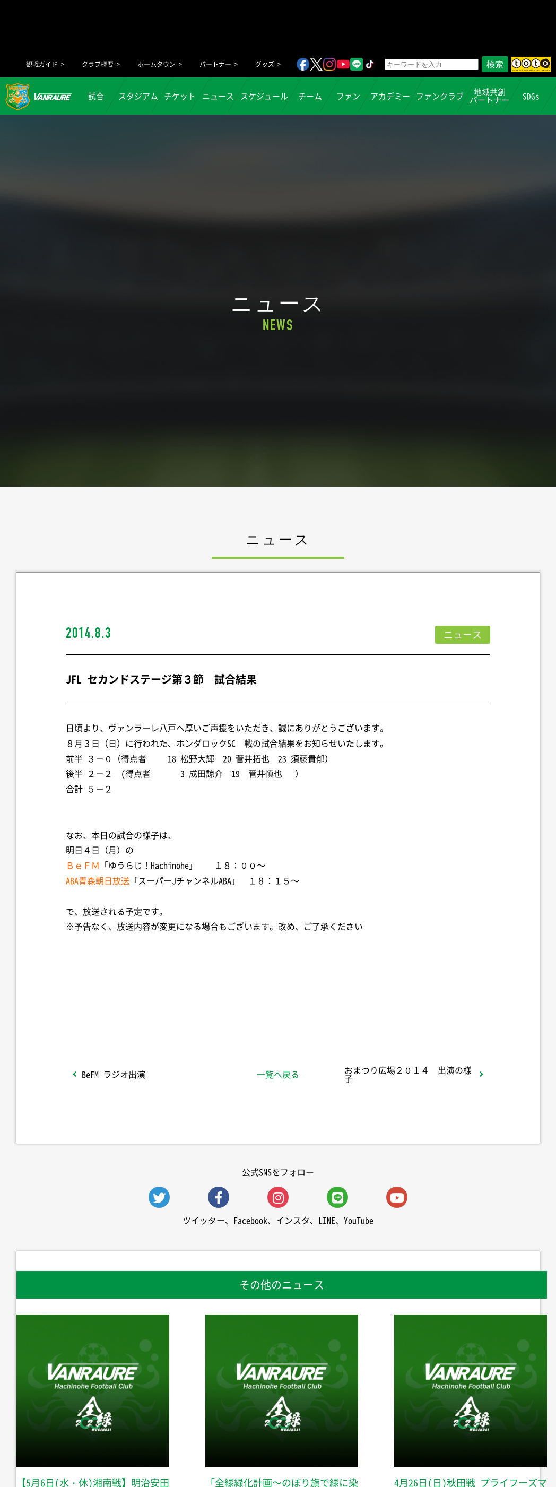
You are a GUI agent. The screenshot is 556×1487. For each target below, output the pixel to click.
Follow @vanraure (385, 1000)
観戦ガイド (42, 64)
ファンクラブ (440, 96)
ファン (348, 96)
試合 (97, 96)
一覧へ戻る (278, 1074)
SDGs (531, 96)
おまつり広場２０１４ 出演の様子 (408, 1074)
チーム (310, 96)
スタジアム (138, 96)
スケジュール (264, 96)
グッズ (264, 64)
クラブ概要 (98, 64)
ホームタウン (156, 64)
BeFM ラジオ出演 (113, 1074)
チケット (180, 96)
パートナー (215, 64)
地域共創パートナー (489, 96)
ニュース (218, 96)
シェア (150, 1000)
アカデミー (390, 96)
